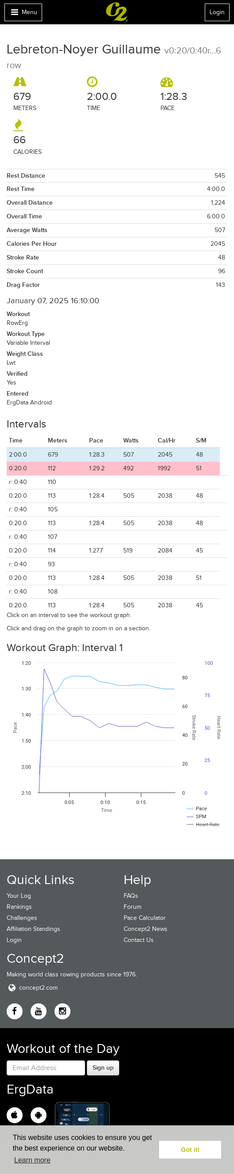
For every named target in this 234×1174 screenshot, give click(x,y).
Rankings (19, 906)
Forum (132, 906)
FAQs (131, 895)
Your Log (19, 895)
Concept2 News (146, 929)
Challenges (22, 918)
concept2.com (32, 987)
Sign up (103, 1067)
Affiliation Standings (33, 929)
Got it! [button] (190, 1149)
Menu (23, 14)
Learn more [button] (32, 1160)
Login (217, 12)
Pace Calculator (145, 918)
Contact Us (139, 940)
